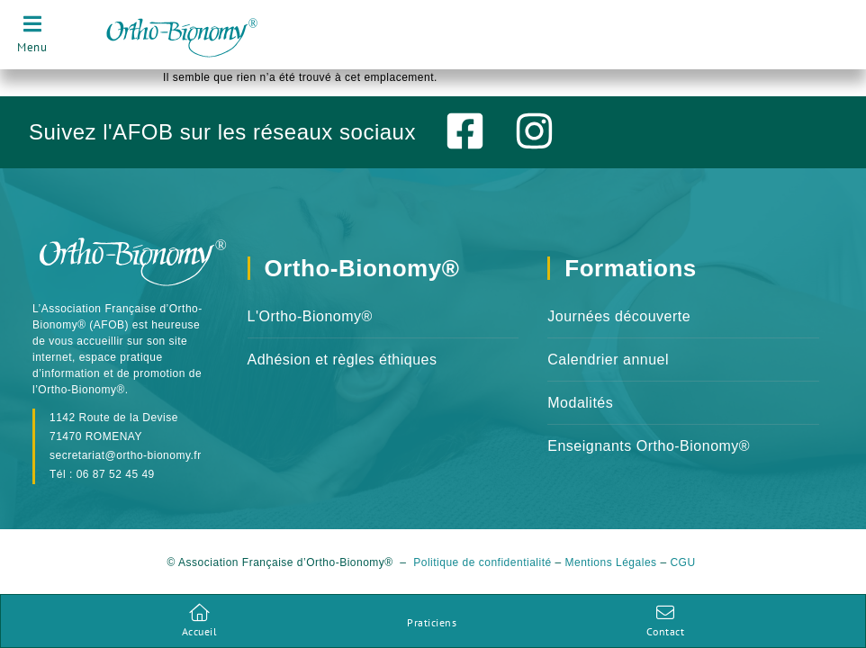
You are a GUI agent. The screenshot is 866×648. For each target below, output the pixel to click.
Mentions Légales (611, 573)
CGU (684, 573)
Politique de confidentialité (482, 573)
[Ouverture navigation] (32, 34)
